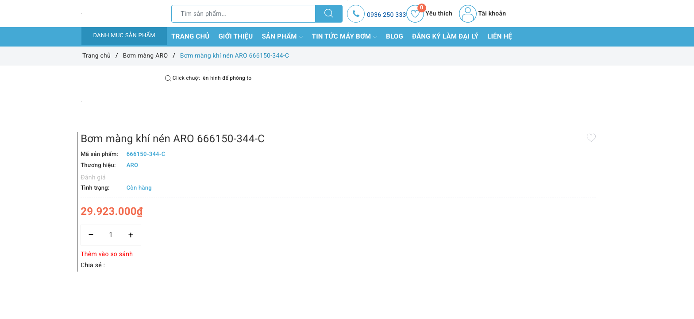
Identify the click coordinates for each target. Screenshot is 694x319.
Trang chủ (190, 36)
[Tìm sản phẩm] (243, 14)
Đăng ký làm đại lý (445, 36)
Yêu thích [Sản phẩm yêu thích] (429, 13)
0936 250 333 (386, 15)
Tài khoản (482, 13)
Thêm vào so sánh (333, 204)
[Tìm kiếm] (329, 14)
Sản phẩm (282, 36)
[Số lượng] (337, 185)
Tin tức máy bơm (345, 36)
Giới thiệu (235, 36)
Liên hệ (499, 36)
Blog (394, 36)
